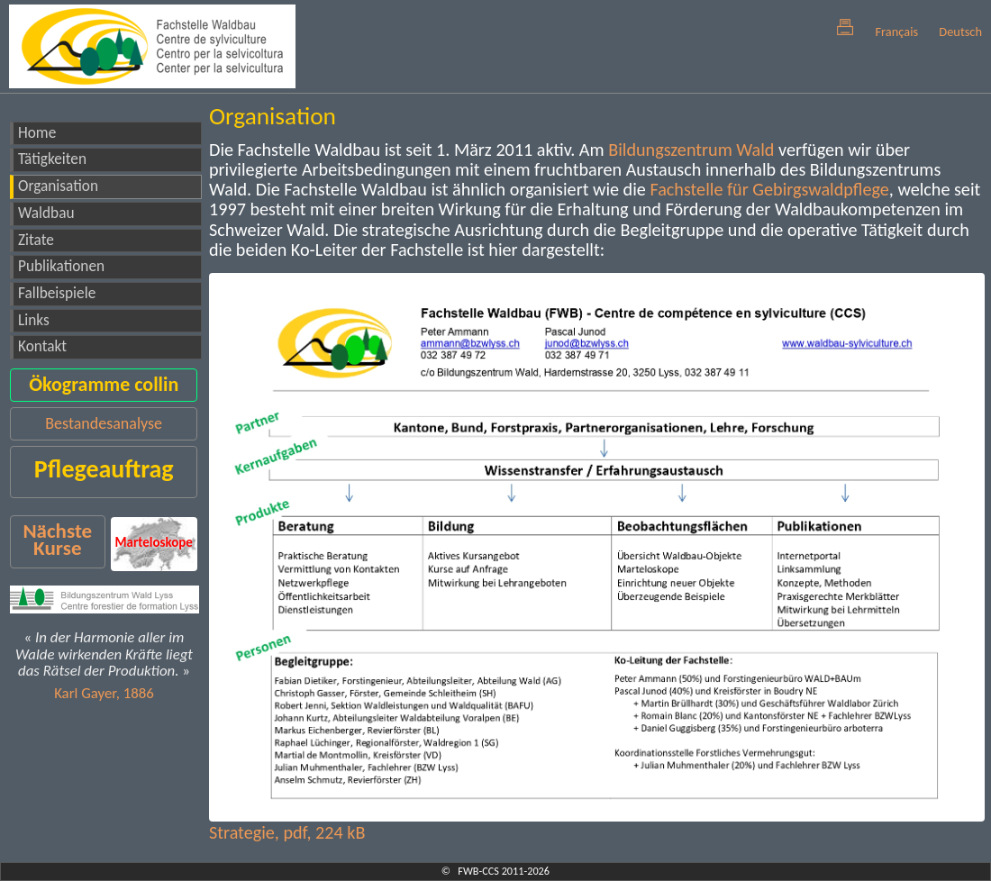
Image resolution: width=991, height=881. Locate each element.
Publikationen (61, 266)
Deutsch (960, 31)
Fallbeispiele (56, 293)
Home (37, 132)
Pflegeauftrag (104, 469)
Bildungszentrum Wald (691, 149)
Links (34, 320)
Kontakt (42, 346)
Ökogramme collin (103, 384)
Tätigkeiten (52, 159)
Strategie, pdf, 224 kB (287, 832)
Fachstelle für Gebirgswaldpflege (769, 189)
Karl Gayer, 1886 (104, 693)
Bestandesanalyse (103, 423)
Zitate (36, 240)
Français (896, 31)
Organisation (58, 186)
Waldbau (46, 213)
